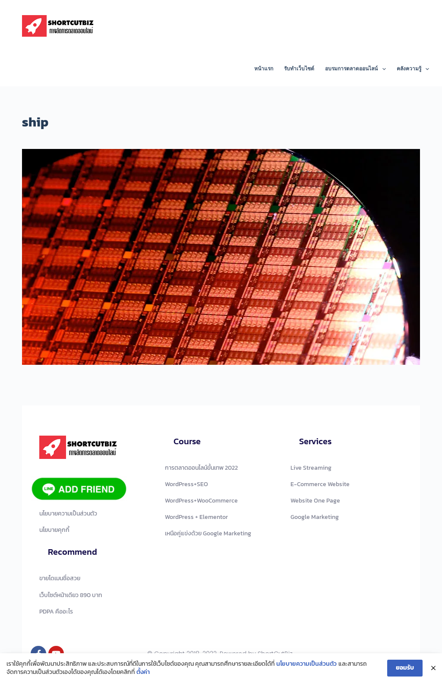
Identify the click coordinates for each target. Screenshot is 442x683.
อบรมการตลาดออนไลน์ (357, 69)
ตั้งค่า (143, 672)
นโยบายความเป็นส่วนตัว (306, 664)
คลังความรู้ (413, 69)
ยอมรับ (405, 667)
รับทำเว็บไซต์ (299, 69)
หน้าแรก (263, 69)
